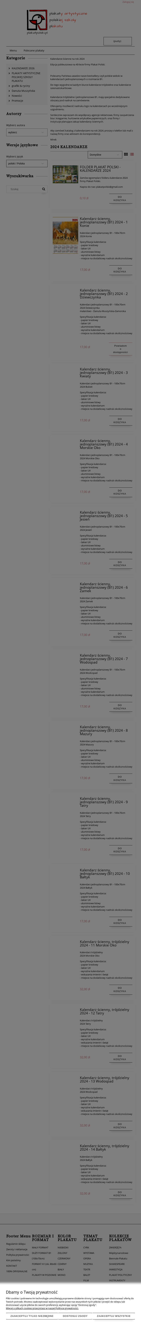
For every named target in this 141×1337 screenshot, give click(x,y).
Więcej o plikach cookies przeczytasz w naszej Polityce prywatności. (42, 1308)
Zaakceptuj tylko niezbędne (32, 1316)
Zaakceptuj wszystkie (114, 1316)
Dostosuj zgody (75, 1316)
